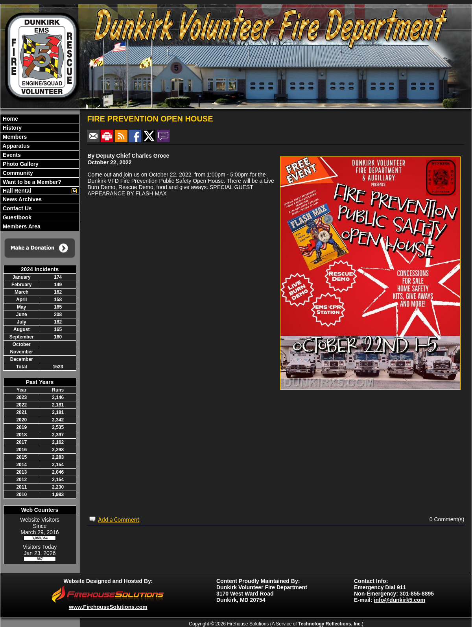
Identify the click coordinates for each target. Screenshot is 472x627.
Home (9, 119)
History (11, 128)
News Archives (21, 199)
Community (17, 173)
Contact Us (16, 208)
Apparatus (15, 146)
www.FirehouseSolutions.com (108, 607)
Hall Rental (16, 191)
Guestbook (16, 217)
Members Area (21, 226)
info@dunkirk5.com (399, 600)
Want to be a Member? (31, 182)
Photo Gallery (20, 164)
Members (14, 137)
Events (11, 155)
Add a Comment (118, 519)
